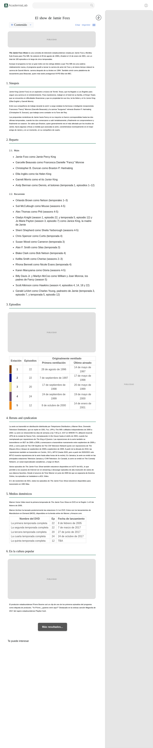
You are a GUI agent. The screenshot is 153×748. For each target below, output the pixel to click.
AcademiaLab (18, 5)
